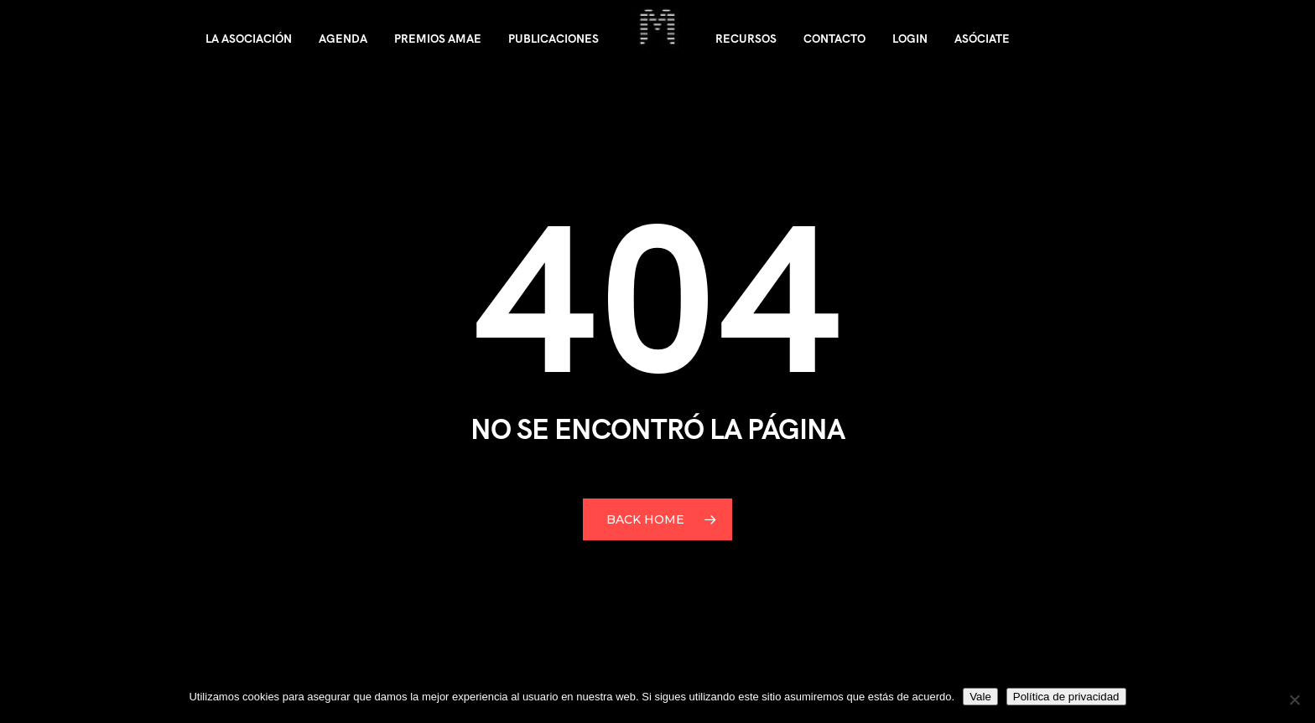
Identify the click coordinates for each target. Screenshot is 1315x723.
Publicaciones (553, 38)
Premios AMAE (437, 38)
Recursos (746, 38)
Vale (980, 696)
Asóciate (982, 38)
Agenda (343, 38)
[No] (1294, 699)
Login (910, 38)
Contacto (834, 38)
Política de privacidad (1066, 696)
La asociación (248, 38)
